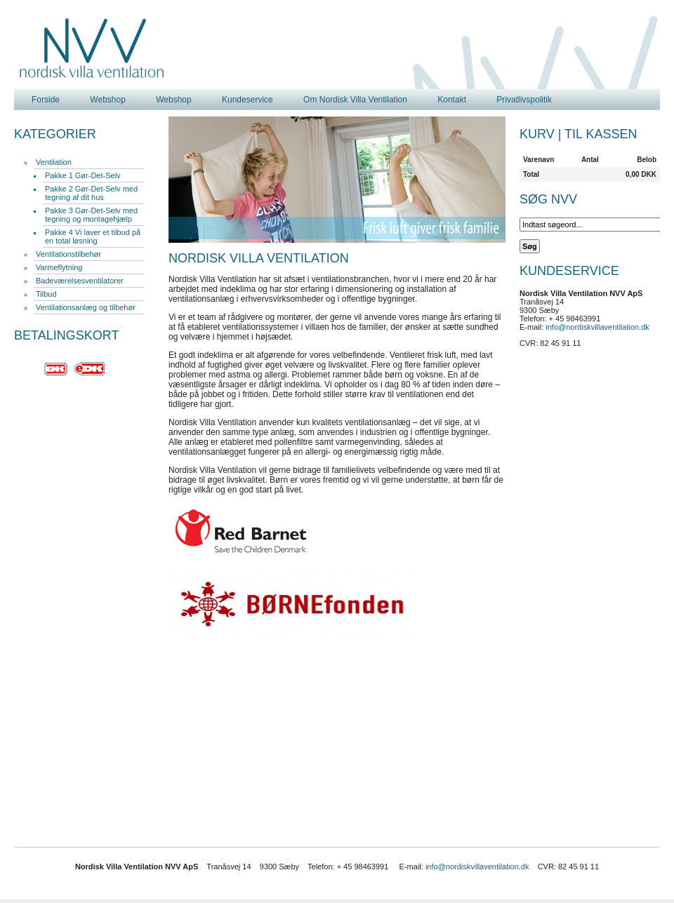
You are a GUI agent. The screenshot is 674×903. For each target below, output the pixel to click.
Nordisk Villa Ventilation (92, 48)
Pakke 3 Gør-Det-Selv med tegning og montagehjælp (91, 214)
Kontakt (451, 100)
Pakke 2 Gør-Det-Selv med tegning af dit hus (91, 193)
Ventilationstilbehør (68, 254)
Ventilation (54, 162)
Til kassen (600, 134)
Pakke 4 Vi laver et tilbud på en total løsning (92, 236)
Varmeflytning (59, 267)
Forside (46, 100)
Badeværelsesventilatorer (80, 280)
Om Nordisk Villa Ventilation (355, 100)
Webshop (107, 100)
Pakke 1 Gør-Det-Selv (83, 175)
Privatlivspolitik (524, 100)
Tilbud (46, 294)
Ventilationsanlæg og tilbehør (86, 307)
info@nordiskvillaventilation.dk (597, 327)
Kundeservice (247, 100)
